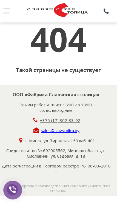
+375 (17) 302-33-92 (60, 120)
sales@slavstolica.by (60, 130)
